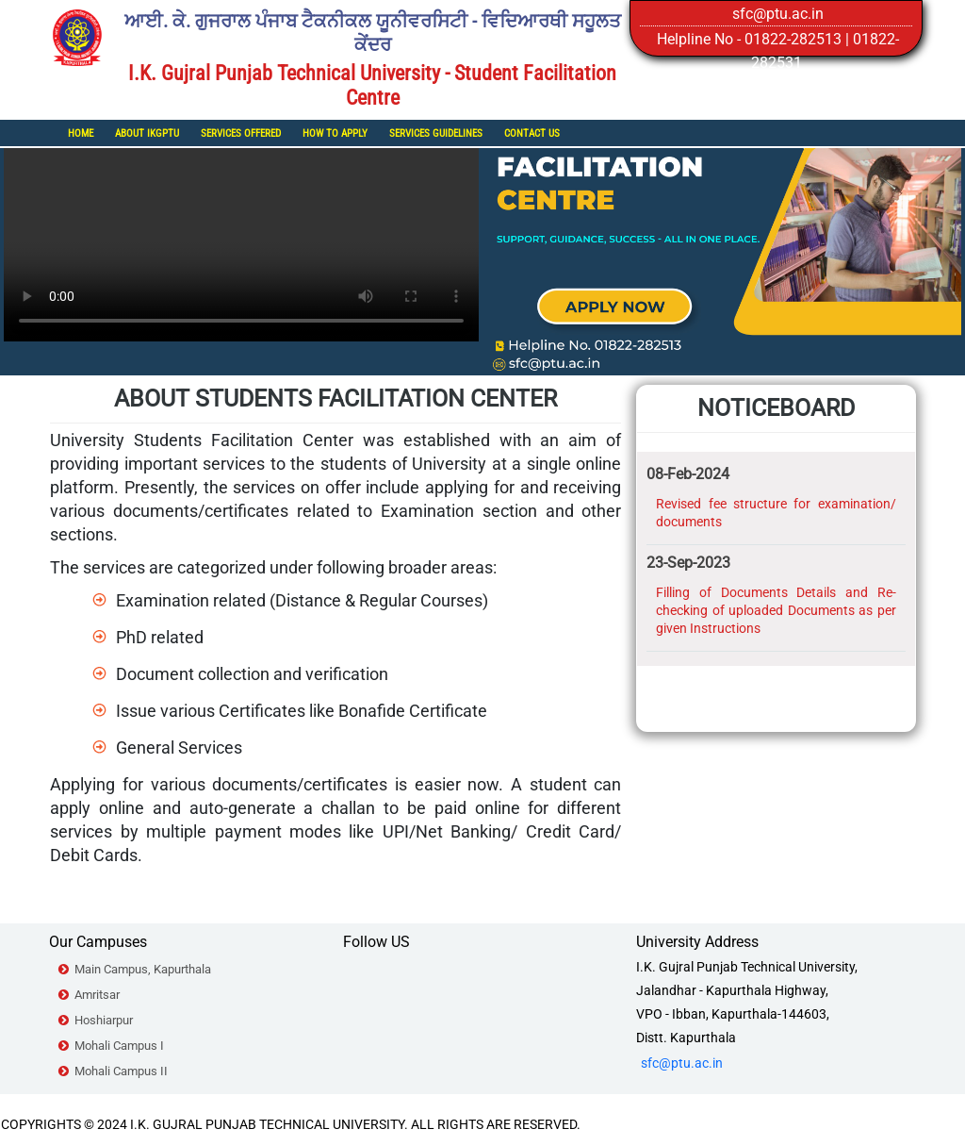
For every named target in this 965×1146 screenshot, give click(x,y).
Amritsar (97, 995)
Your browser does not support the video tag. (241, 222)
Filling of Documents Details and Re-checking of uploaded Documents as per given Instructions (776, 610)
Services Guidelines (435, 133)
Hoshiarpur (103, 1020)
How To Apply (335, 133)
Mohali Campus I (119, 1045)
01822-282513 (793, 39)
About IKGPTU (147, 133)
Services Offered (241, 133)
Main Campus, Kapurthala (142, 969)
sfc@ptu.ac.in (778, 14)
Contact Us (532, 133)
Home (80, 133)
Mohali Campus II (121, 1071)
